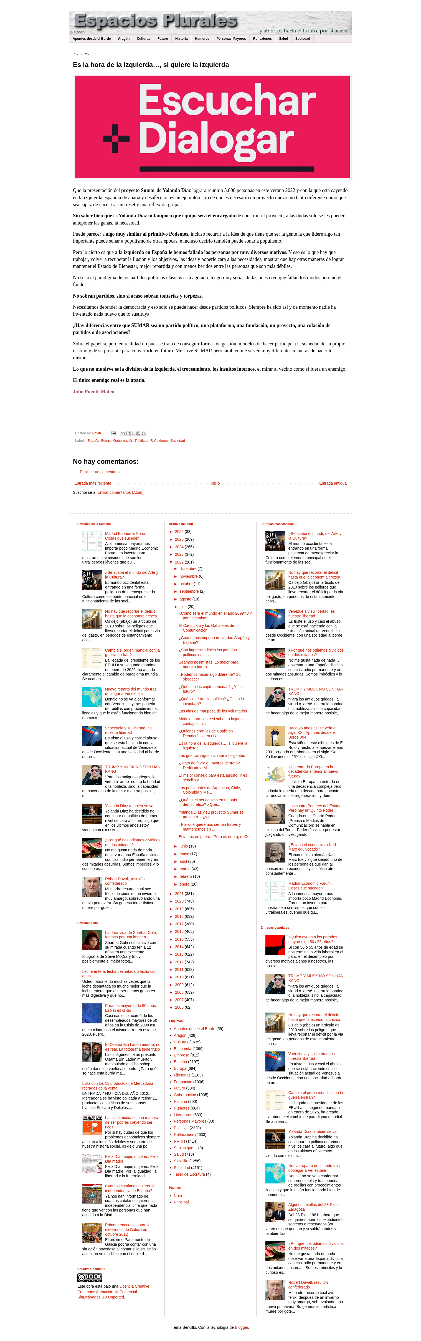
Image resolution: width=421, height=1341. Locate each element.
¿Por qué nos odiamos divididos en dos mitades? (132, 842)
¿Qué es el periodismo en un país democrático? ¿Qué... (208, 802)
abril (184, 861)
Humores (202, 39)
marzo (186, 869)
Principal (181, 1202)
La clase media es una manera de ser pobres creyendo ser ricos (131, 1122)
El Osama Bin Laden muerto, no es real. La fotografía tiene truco (132, 1046)
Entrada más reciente (92, 483)
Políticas (141, 441)
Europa (180, 1068)
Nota (178, 1195)
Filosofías (182, 1075)
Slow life (181, 1161)
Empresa (181, 1055)
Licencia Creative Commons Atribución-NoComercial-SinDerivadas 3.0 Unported (113, 1291)
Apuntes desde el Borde (92, 39)
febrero (186, 876)
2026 (180, 531)
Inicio (215, 483)
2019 (180, 909)
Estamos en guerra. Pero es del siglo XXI (214, 836)
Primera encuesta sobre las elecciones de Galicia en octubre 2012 (128, 1230)
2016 (180, 931)
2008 (180, 992)
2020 (180, 901)
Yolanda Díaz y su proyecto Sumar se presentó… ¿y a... (211, 814)
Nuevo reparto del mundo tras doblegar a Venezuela (130, 691)
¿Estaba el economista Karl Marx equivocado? (312, 847)
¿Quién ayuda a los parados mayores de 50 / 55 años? (312, 939)
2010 (180, 977)
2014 (180, 946)
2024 (180, 547)
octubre (187, 584)
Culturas (143, 39)
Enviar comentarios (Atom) (121, 492)
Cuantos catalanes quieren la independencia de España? (130, 1188)
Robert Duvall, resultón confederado (124, 881)
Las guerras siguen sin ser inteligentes (212, 755)
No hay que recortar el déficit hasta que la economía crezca (131, 613)
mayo (185, 854)
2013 (180, 954)
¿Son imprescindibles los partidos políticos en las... (208, 652)
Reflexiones (262, 39)
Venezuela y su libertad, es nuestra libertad (128, 730)
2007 (180, 1000)
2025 (180, 539)
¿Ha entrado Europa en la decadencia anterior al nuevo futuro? (313, 772)
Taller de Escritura (189, 1174)
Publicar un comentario (100, 472)
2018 (180, 916)
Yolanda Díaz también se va (129, 806)
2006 (180, 1007)
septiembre (190, 591)
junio (184, 846)
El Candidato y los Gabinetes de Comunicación (206, 627)
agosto (186, 599)
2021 (180, 893)
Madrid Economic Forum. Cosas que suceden (126, 535)
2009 (180, 985)
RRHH (179, 1141)
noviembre (189, 576)
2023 (180, 554)
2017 (180, 924)
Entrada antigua (333, 483)
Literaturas (183, 1115)
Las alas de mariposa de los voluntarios (213, 711)
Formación (183, 1082)
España (93, 441)
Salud (283, 39)
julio (184, 606)
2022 (180, 562)
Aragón (124, 39)
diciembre (189, 568)
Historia (181, 39)
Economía (182, 1048)
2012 (180, 962)
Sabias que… (185, 1148)
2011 (180, 969)
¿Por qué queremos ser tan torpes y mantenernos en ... (210, 826)
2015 (180, 939)
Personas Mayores (231, 39)
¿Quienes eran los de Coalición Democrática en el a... (206, 733)
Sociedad (302, 39)
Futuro (163, 39)
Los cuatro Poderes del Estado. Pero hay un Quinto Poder (315, 808)
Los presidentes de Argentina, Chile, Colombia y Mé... (210, 790)
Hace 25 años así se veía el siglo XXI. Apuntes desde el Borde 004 (312, 733)
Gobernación (123, 441)
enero (185, 884)
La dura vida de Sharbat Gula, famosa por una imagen (131, 934)
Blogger (241, 1327)
